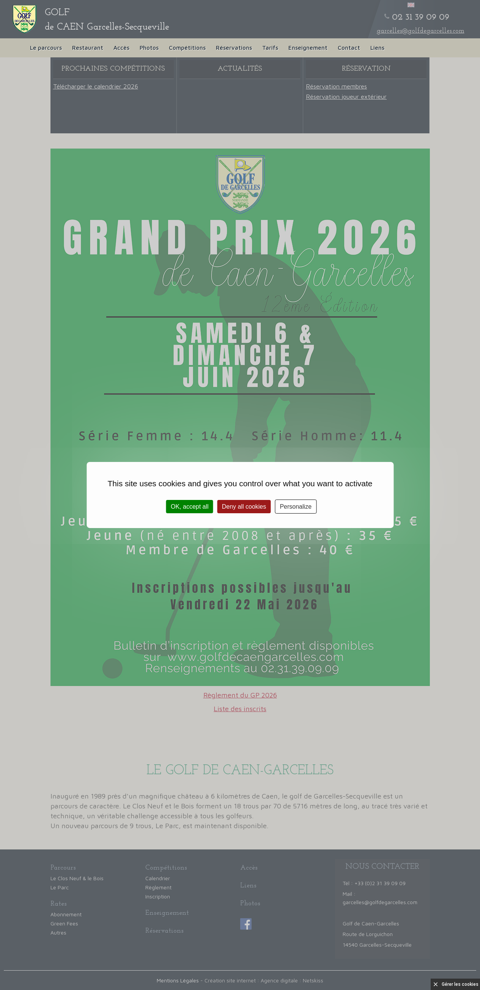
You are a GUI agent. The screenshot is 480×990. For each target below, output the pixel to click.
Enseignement (307, 47)
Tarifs (270, 47)
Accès (121, 47)
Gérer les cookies (460, 984)
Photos (149, 47)
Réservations (234, 47)
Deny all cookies (244, 506)
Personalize (296, 506)
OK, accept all (190, 506)
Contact (349, 47)
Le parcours (46, 47)
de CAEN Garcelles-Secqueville (107, 20)
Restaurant (87, 47)
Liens (377, 47)
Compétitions (187, 47)
